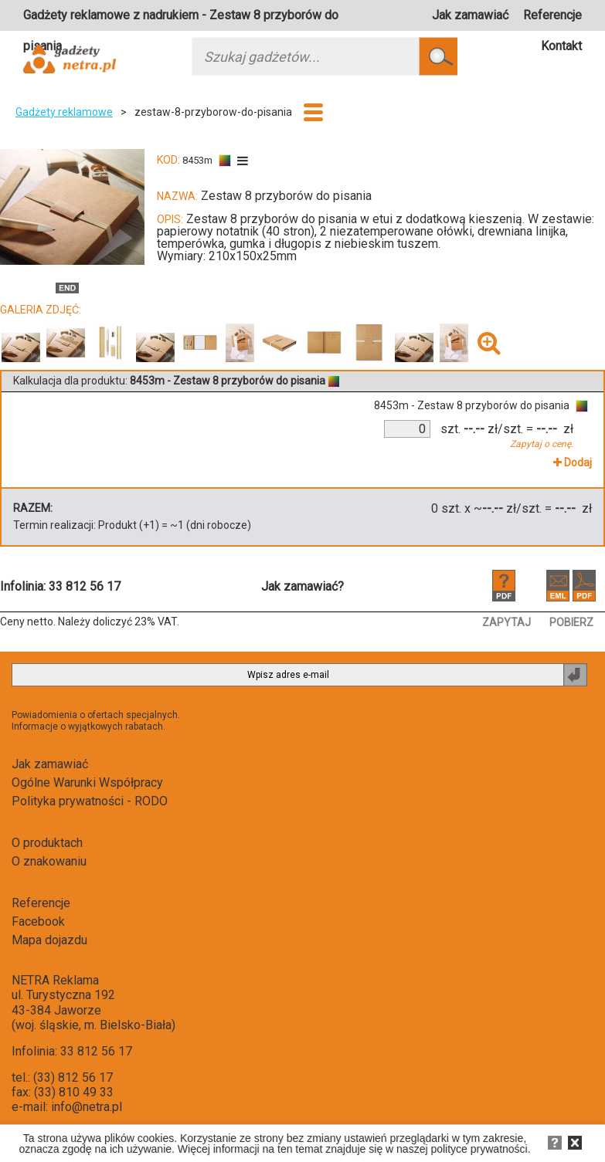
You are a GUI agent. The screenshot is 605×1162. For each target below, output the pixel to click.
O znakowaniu (49, 861)
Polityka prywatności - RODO (90, 801)
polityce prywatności (478, 1149)
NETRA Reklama (55, 980)
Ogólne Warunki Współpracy (87, 782)
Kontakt (561, 46)
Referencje (552, 15)
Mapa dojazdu (49, 940)
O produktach (47, 842)
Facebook (38, 921)
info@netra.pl (86, 1106)
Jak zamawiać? (302, 586)
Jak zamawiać (470, 15)
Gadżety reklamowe (64, 112)
